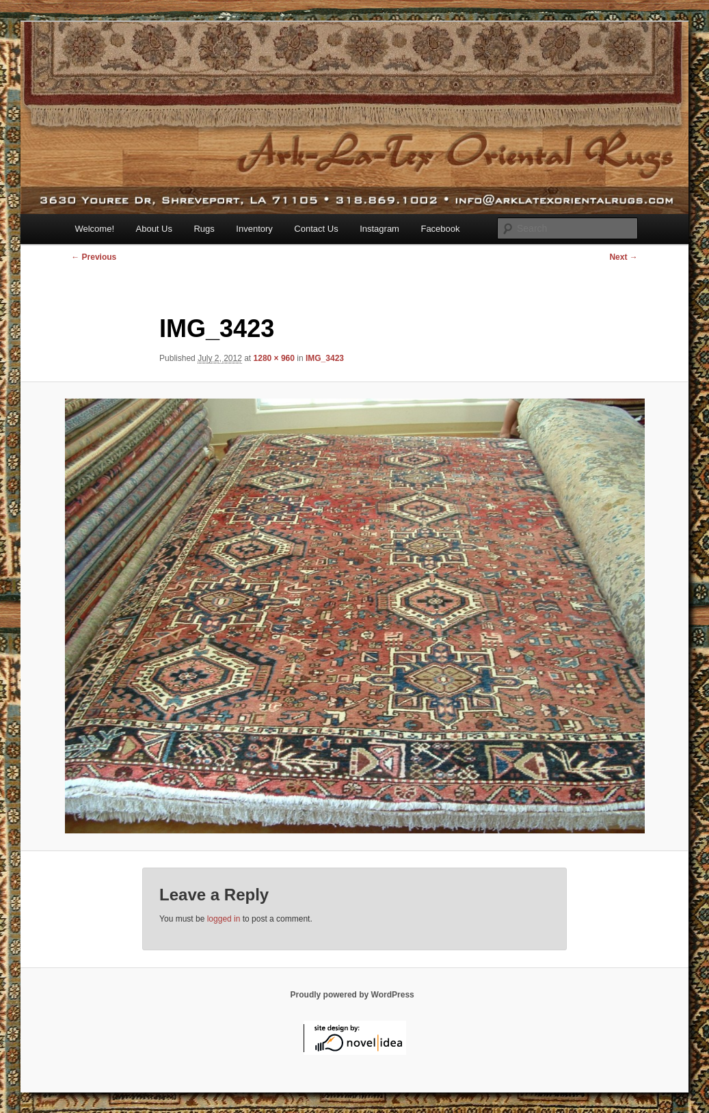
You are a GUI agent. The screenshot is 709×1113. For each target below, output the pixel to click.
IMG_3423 (325, 358)
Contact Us (316, 229)
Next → (623, 257)
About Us (154, 229)
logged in (224, 919)
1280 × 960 (274, 358)
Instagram (379, 229)
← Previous (93, 257)
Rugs (203, 229)
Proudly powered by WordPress (352, 995)
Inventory (254, 229)
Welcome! (94, 229)
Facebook (439, 229)
